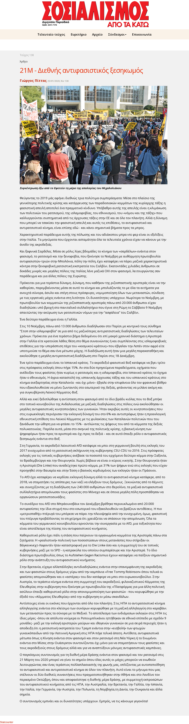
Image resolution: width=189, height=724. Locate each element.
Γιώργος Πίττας (33, 80)
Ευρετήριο (79, 34)
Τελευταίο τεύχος (51, 34)
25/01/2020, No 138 (57, 81)
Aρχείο (97, 34)
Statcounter (6, 722)
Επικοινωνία (142, 34)
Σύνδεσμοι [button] (117, 34)
